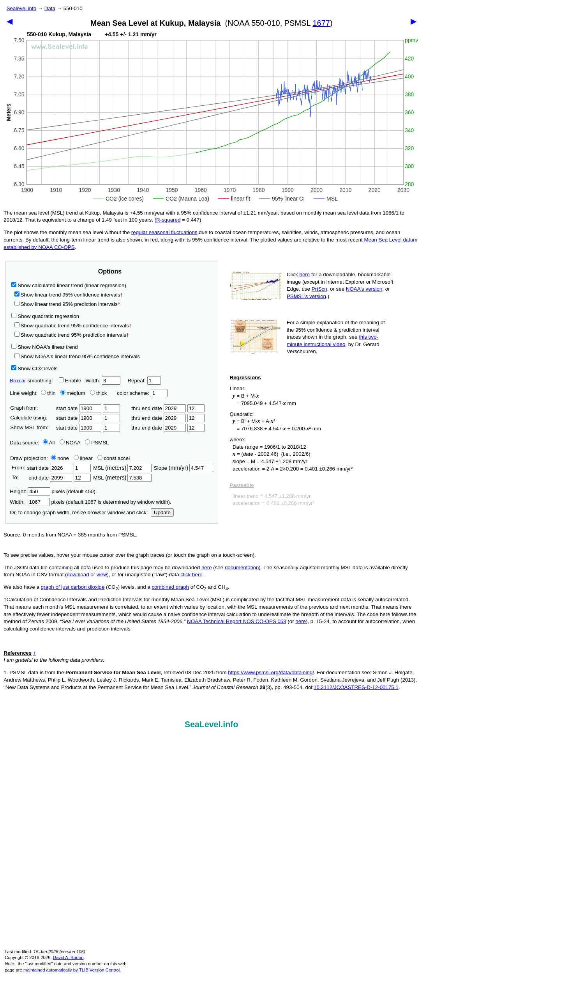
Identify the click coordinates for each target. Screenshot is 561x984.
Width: (102, 381)
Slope (183, 468)
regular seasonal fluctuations (164, 232)
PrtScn (319, 289)
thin (46, 393)
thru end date (158, 408)
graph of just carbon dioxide (73, 587)
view (102, 574)
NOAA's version (364, 289)
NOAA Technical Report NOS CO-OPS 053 (236, 621)
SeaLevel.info (211, 724)
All (49, 443)
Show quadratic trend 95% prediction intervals (71, 335)
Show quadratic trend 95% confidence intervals (73, 326)
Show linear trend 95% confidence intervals (67, 295)
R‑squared (168, 220)
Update (162, 512)
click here (191, 574)
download (78, 574)
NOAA (70, 443)
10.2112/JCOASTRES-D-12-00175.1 (356, 687)
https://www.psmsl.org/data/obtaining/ (271, 672)
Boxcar (18, 381)
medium (72, 393)
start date (79, 408)
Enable (70, 381)
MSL (122, 468)
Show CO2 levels (34, 368)
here (305, 274)
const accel (113, 458)
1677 (321, 23)
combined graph (170, 587)
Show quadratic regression (45, 316)
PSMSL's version (306, 296)
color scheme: (142, 393)
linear (83, 458)
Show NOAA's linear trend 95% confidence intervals (77, 356)
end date (49, 478)
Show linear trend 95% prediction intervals (67, 304)
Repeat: (144, 381)
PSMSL (97, 443)
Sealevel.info (21, 8)
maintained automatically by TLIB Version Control (71, 970)
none (58, 458)
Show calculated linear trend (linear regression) (68, 285)
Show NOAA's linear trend (44, 347)
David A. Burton (68, 957)
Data (49, 8)
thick (99, 393)
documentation (242, 567)
